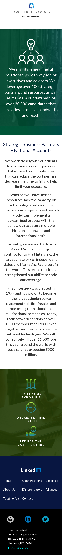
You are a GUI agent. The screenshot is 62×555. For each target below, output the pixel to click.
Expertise (52, 480)
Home (7, 480)
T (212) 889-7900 (18, 547)
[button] (31, 24)
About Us (9, 489)
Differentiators (32, 489)
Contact (27, 498)
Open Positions (32, 480)
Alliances (51, 489)
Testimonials (11, 498)
